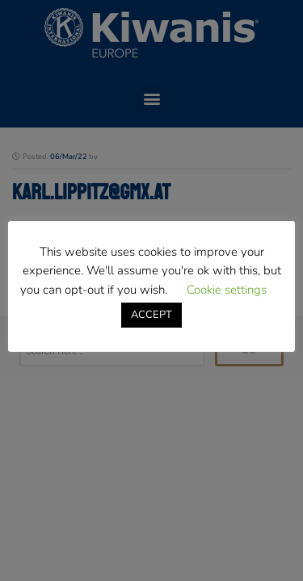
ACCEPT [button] (151, 314)
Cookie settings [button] (227, 290)
